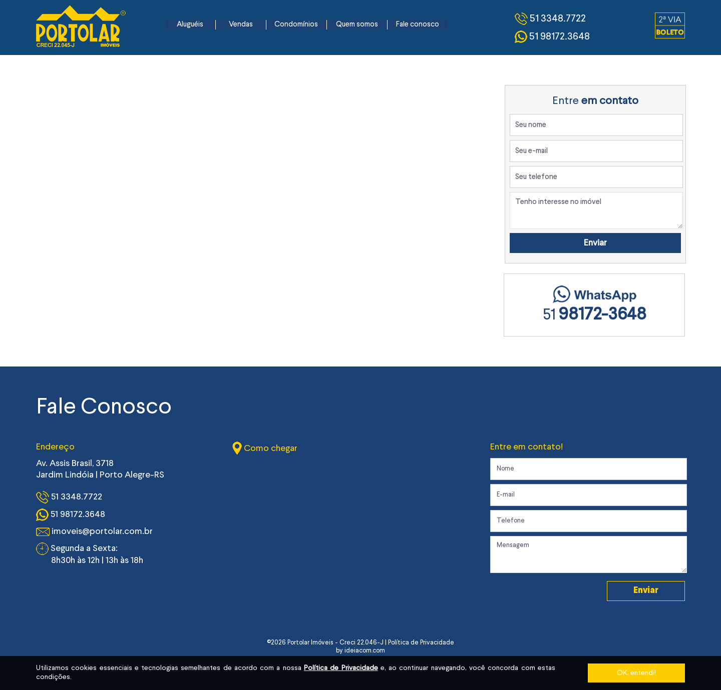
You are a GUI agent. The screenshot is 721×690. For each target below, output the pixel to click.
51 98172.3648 (70, 514)
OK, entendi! (636, 673)
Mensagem (588, 554)
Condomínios (296, 24)
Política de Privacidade (341, 668)
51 (594, 315)
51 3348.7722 (69, 497)
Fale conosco (417, 24)
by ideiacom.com (360, 651)
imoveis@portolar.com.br (94, 531)
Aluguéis (190, 24)
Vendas (241, 24)
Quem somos (357, 24)
